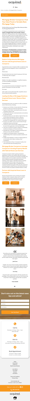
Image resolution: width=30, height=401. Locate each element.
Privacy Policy (15, 378)
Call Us (5, 55)
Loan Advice (15, 369)
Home (2, 10)
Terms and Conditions (15, 376)
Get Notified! (15, 312)
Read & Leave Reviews (15, 365)
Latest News (15, 363)
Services (15, 372)
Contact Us (15, 55)
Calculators (15, 373)
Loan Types (15, 370)
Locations (6, 10)
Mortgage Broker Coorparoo (15, 10)
